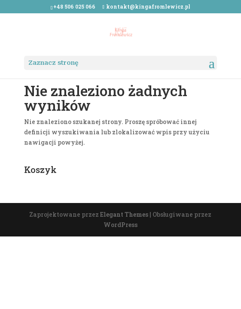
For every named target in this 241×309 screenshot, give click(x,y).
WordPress (120, 225)
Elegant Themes (124, 214)
